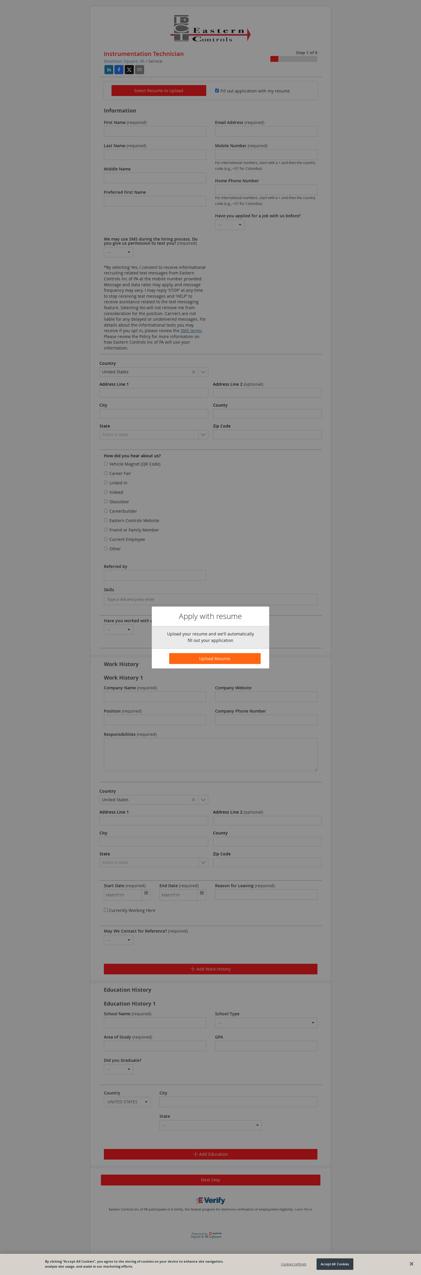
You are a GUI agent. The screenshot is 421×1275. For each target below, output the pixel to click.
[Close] (411, 1263)
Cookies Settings (294, 1264)
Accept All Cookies (335, 1264)
